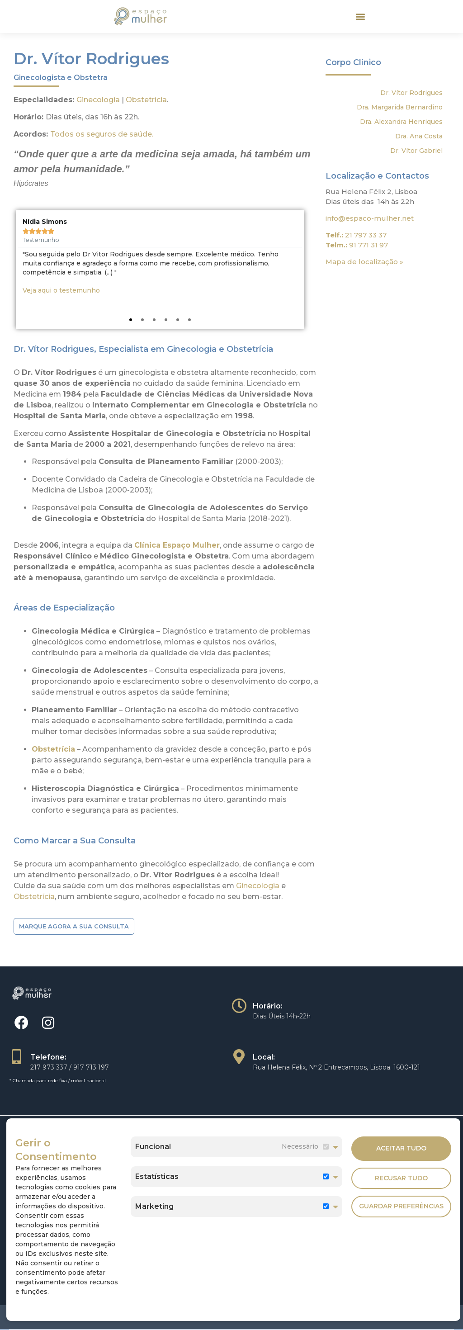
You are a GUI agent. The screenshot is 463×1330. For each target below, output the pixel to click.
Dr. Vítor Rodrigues (411, 89)
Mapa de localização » (364, 259)
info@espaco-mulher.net (370, 215)
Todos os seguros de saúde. (101, 131)
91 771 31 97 (368, 242)
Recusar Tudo (401, 1176)
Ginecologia (98, 96)
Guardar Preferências (401, 1206)
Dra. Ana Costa (419, 133)
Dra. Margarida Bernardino (400, 104)
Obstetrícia (146, 96)
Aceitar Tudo (401, 1147)
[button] (360, 15)
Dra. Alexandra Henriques (401, 118)
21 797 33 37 (366, 231)
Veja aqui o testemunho (61, 288)
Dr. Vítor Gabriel (416, 147)
